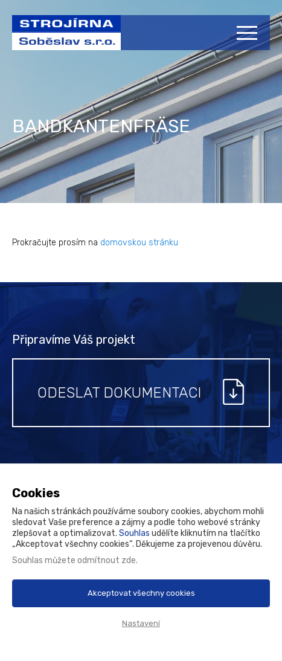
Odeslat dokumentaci (119, 392)
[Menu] (249, 32)
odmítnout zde (106, 560)
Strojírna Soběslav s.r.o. (60, 38)
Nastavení (141, 623)
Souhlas (134, 533)
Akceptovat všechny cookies (141, 593)
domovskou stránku (139, 242)
